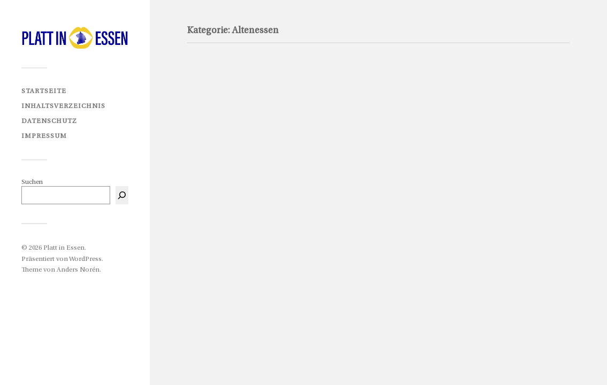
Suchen (32, 182)
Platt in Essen (63, 247)
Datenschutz (49, 121)
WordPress (85, 259)
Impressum (44, 136)
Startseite (43, 91)
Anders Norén (78, 269)
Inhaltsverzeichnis (63, 106)
